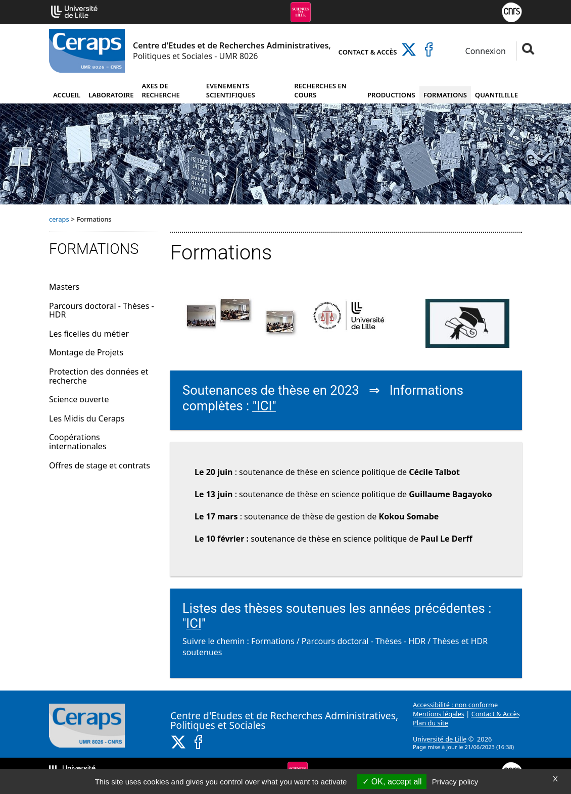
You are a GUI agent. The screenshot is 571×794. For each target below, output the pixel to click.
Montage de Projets (86, 352)
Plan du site (430, 722)
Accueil (66, 94)
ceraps (59, 219)
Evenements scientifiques (230, 90)
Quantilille (496, 94)
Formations (445, 94)
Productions (391, 94)
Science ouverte (79, 399)
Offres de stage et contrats (99, 465)
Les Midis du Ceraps (86, 418)
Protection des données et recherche (98, 376)
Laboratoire (110, 94)
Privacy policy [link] (455, 781)
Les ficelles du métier (89, 333)
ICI (194, 623)
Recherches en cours (320, 90)
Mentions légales (438, 713)
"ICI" (264, 405)
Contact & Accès (368, 52)
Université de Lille (439, 739)
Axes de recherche (161, 90)
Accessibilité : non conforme (455, 704)
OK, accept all (391, 781)
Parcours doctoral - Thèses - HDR (101, 310)
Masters (64, 286)
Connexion (484, 51)
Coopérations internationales (78, 442)
